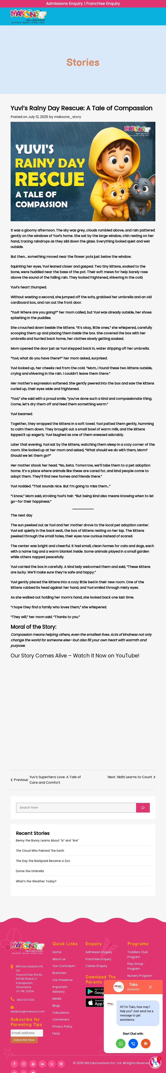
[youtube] (33, 1064)
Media (56, 998)
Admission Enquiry (99, 952)
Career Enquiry (96, 966)
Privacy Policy (62, 1026)
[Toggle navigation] (152, 16)
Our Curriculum (63, 966)
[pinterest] (61, 1064)
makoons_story (67, 116)
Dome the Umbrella (30, 871)
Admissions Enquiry (65, 3)
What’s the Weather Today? (36, 881)
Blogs (56, 1005)
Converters (60, 1019)
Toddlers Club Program (137, 954)
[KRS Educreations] (13, 979)
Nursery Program (139, 976)
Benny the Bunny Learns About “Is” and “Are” (47, 841)
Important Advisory (60, 989)
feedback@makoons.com (28, 1011)
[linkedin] (42, 1064)
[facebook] (14, 1064)
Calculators (60, 1013)
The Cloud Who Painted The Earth (40, 851)
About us (59, 959)
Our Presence (62, 980)
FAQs (56, 1033)
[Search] (143, 807)
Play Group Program (135, 966)
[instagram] (23, 1064)
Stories (83, 63)
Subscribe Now (24, 1040)
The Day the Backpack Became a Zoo (43, 861)
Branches (59, 973)
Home (56, 952)
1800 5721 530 (25, 1000)
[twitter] (51, 1064)
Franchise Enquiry (102, 3)
